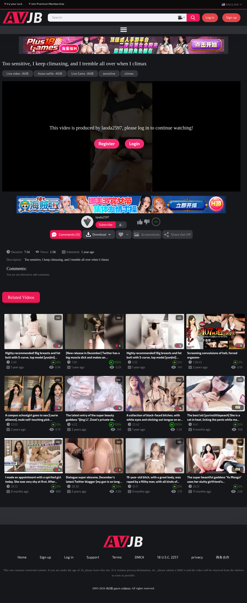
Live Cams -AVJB (83, 73)
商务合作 (223, 557)
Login (134, 143)
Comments (16, 268)
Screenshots (150, 234)
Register (107, 143)
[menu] (123, 30)
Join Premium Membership (47, 3)
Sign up (231, 17)
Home (22, 557)
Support (93, 557)
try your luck (14, 3)
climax (129, 73)
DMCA (139, 557)
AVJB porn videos (118, 588)
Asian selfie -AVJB (50, 73)
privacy (197, 557)
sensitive (109, 73)
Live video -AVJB (18, 73)
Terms (117, 557)
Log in (210, 17)
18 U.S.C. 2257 (167, 557)
